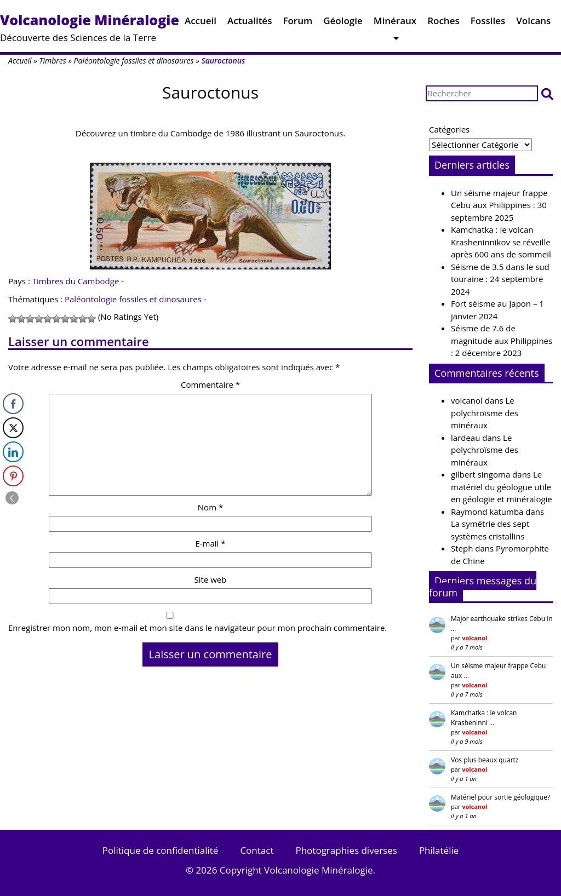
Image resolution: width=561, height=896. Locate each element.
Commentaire (210, 384)
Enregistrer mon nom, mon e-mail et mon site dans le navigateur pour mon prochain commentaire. (197, 627)
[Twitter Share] (13, 427)
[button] (547, 93)
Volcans (533, 23)
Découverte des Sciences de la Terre (89, 27)
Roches (443, 23)
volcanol (467, 400)
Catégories (449, 129)
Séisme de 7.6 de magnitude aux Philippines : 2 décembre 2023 (501, 340)
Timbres (52, 60)
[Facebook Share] (13, 403)
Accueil (200, 23)
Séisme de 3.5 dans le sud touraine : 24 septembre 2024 (500, 279)
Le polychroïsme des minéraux (484, 412)
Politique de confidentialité (160, 850)
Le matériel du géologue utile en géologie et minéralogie (501, 486)
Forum (297, 23)
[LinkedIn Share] (13, 451)
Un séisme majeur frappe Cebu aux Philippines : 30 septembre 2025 (499, 205)
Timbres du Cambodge (75, 280)
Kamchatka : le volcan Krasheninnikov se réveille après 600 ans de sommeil (501, 242)
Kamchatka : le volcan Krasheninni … (484, 717)
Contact (256, 850)
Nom (210, 507)
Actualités (249, 23)
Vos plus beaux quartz (484, 760)
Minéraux (395, 23)
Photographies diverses (346, 850)
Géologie (343, 23)
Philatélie (439, 850)
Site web (210, 579)
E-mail (210, 543)
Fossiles (488, 23)
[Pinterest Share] (13, 476)
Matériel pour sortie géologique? (500, 797)
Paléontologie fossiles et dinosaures (134, 60)
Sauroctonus (210, 92)
